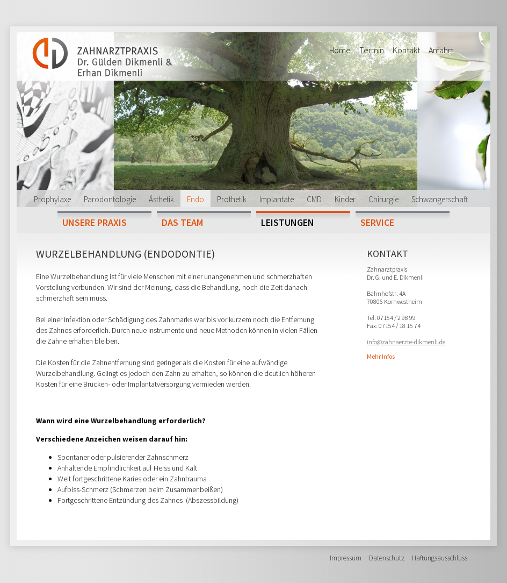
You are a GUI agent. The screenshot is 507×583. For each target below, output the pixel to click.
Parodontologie (110, 199)
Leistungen (287, 222)
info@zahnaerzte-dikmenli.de (406, 342)
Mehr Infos (381, 356)
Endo (195, 199)
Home (340, 50)
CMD (314, 199)
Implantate (276, 199)
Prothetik (232, 199)
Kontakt (406, 50)
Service (377, 222)
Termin (371, 50)
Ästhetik (161, 199)
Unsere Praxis (94, 222)
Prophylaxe (52, 199)
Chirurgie (383, 199)
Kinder (345, 199)
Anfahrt (441, 50)
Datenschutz (386, 558)
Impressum (345, 558)
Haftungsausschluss (439, 558)
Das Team (182, 222)
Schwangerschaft (439, 199)
